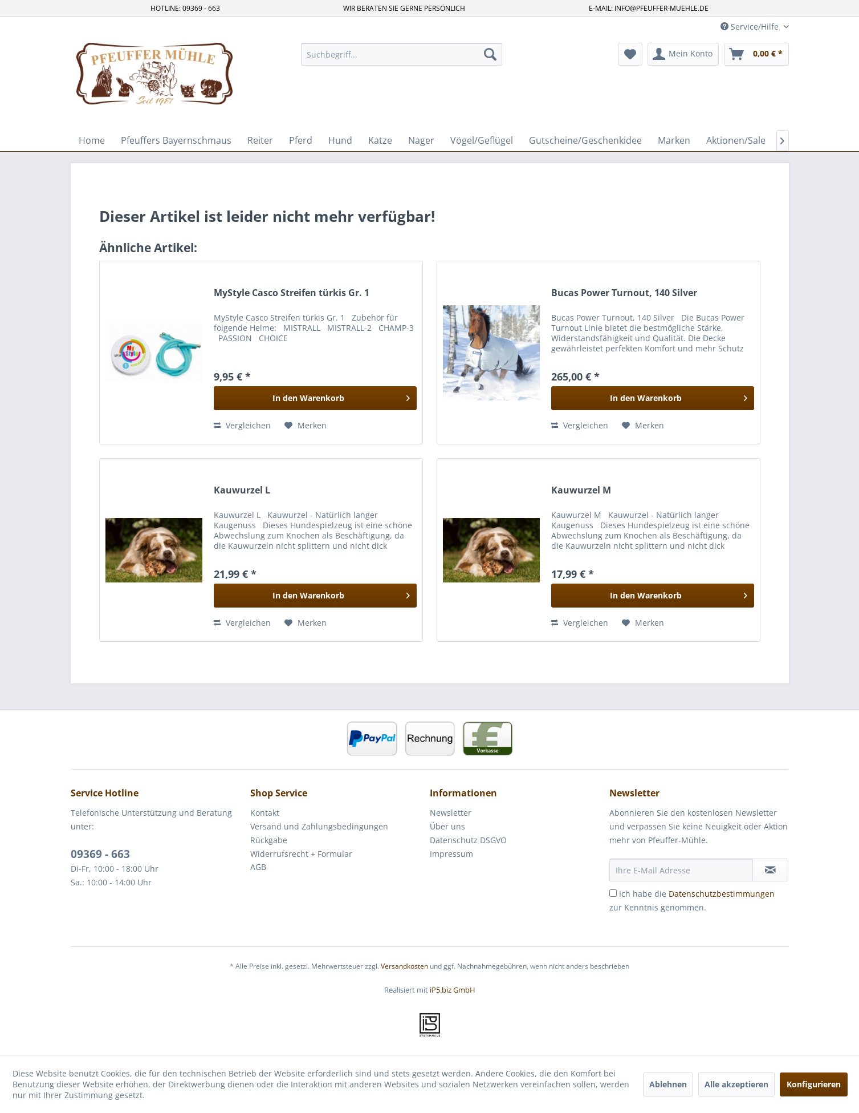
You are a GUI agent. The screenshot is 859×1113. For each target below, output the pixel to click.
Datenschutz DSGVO (468, 840)
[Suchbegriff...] (401, 54)
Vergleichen (242, 425)
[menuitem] (401, 54)
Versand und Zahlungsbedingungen (319, 826)
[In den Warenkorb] (315, 398)
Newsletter (450, 812)
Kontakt (264, 812)
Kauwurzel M (581, 490)
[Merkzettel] (630, 54)
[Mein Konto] (683, 54)
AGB (258, 866)
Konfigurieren (814, 1084)
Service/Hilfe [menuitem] (750, 26)
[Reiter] (260, 140)
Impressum (451, 853)
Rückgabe (268, 840)
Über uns (447, 826)
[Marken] (674, 140)
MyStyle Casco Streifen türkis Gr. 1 (291, 293)
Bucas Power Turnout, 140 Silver (624, 293)
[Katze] (380, 140)
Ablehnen (668, 1084)
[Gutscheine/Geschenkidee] (585, 140)
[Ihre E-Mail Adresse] (681, 870)
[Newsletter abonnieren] (770, 870)
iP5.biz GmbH (452, 990)
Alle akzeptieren (736, 1084)
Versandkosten (404, 966)
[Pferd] (300, 140)
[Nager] (421, 140)
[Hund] (340, 140)
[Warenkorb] (756, 54)
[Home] (92, 140)
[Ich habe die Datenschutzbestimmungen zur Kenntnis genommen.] (613, 893)
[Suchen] (490, 54)
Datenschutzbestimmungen (722, 893)
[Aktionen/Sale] (735, 140)
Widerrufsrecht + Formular (301, 853)
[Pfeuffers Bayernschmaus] (176, 140)
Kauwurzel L (242, 490)
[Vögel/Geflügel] (481, 140)
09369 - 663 (100, 854)
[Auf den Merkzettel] (305, 425)
